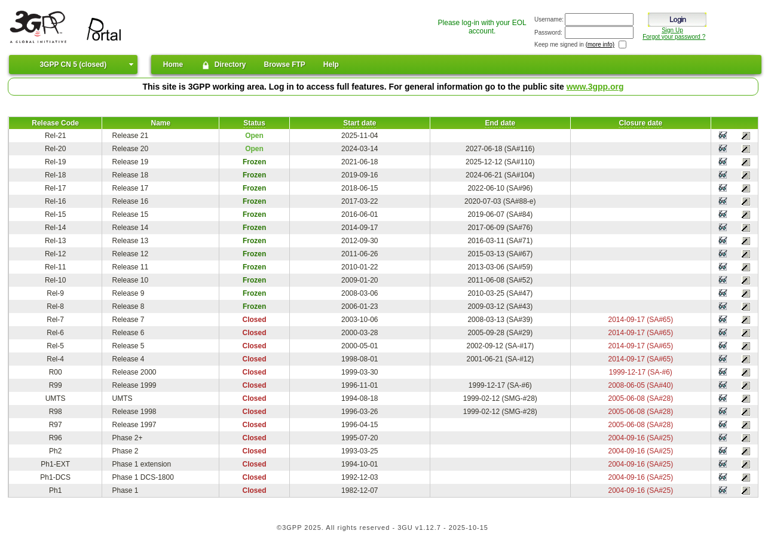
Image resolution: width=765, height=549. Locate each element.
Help (331, 64)
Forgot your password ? (673, 36)
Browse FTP (284, 64)
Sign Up (672, 30)
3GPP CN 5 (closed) (72, 64)
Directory (223, 65)
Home (173, 64)
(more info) (600, 44)
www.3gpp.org (595, 86)
